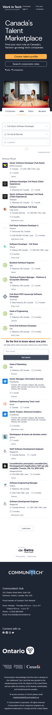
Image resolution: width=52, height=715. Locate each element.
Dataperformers (16, 471)
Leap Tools (14, 210)
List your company (40, 7)
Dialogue (13, 187)
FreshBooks (14, 382)
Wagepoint (14, 452)
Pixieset (13, 228)
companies (10, 111)
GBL (11, 266)
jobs (21, 111)
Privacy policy (20, 556)
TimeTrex (13, 300)
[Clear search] (46, 126)
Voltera (12, 486)
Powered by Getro (44, 152)
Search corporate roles (26, 64)
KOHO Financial (16, 166)
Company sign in (27, 7)
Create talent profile (26, 56)
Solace (12, 247)
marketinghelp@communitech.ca (26, 697)
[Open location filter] (46, 142)
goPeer (12, 437)
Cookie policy (31, 556)
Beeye (12, 404)
